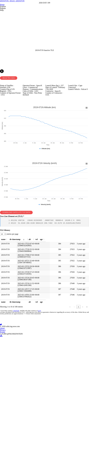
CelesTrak (15, 392)
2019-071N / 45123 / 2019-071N (44, 17)
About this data (10, 124)
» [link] (86, 387)
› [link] (82, 387)
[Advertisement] (44, 53)
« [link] (40, 387)
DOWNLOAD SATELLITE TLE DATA (19, 278)
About (32, 458)
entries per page (14, 310)
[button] (11, 317)
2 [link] (53, 387)
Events (50, 458)
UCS (38, 392)
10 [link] (78, 387)
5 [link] (66, 387)
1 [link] (49, 387)
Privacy (41, 458)
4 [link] (62, 387)
